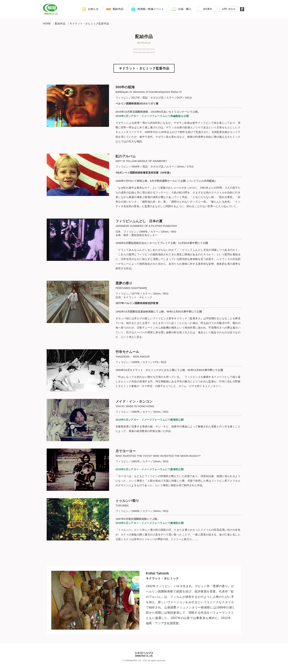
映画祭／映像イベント (151, 9)
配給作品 (118, 9)
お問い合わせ (228, 9)
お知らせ (93, 9)
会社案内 (207, 9)
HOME (47, 23)
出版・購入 (184, 9)
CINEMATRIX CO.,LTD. (50, 9)
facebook (242, 9)
